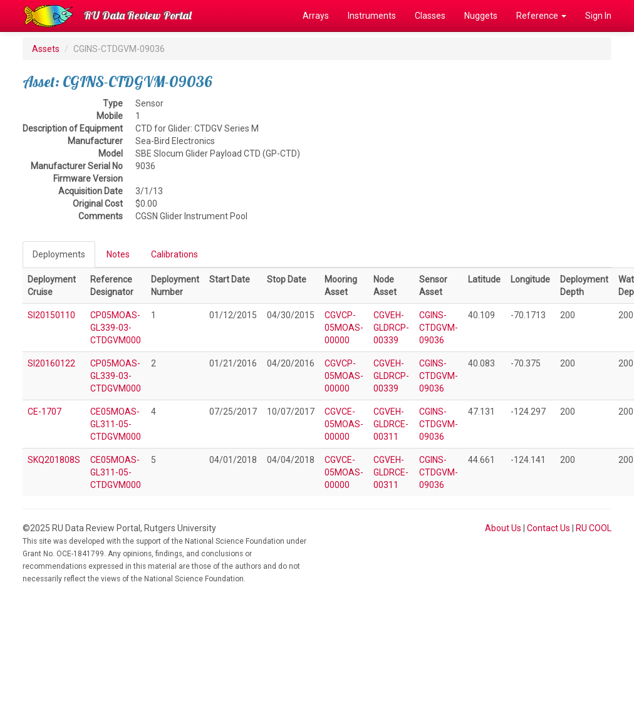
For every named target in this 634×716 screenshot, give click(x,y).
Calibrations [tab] (174, 254)
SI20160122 (51, 363)
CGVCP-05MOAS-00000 (344, 327)
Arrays (316, 16)
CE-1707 (44, 412)
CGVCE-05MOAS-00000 (344, 424)
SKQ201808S (54, 460)
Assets (46, 49)
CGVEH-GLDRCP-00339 (391, 327)
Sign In (598, 16)
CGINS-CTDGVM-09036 (438, 327)
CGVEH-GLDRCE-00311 (390, 424)
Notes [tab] (118, 254)
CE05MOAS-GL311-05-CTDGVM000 (115, 424)
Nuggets (480, 16)
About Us (503, 528)
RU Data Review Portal (138, 15)
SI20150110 (51, 315)
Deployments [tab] (59, 254)
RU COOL (593, 528)
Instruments (372, 16)
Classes (430, 16)
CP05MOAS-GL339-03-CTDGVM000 (115, 327)
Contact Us (548, 528)
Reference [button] (541, 16)
